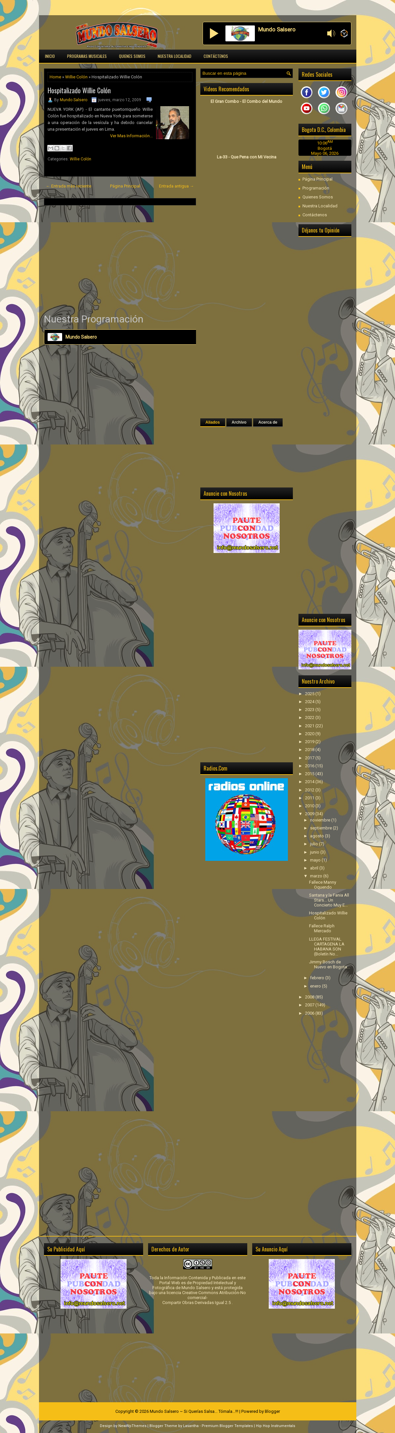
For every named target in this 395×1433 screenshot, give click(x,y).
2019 (310, 741)
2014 (310, 781)
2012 (310, 789)
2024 (310, 701)
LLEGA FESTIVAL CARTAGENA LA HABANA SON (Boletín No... (326, 946)
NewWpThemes (132, 1426)
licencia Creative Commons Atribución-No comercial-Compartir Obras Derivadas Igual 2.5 (204, 1297)
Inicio (50, 56)
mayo (316, 860)
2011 (310, 797)
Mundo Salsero (73, 100)
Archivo (239, 422)
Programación (315, 188)
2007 (310, 1004)
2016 (310, 765)
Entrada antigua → (176, 186)
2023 (310, 709)
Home (55, 76)
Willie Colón (76, 76)
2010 (310, 805)
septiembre (321, 827)
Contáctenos (216, 56)
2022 (310, 717)
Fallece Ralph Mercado (322, 928)
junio (315, 852)
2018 (310, 749)
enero (316, 986)
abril (314, 867)
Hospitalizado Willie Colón (79, 90)
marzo (316, 875)
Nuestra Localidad (174, 56)
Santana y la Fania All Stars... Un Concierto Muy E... (329, 900)
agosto (317, 835)
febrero (317, 977)
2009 (310, 813)
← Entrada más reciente (68, 186)
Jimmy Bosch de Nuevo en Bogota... (329, 964)
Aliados (213, 422)
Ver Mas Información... (131, 135)
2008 (310, 996)
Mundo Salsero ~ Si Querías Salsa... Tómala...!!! (194, 1411)
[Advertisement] (120, 259)
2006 (310, 1013)
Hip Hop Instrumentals (275, 1426)
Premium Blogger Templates (227, 1426)
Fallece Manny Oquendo (322, 885)
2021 (310, 725)
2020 (310, 733)
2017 (310, 757)
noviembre (320, 820)
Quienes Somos (132, 56)
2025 (310, 693)
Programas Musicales (87, 56)
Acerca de (267, 422)
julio (314, 843)
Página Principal (125, 186)
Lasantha (191, 1426)
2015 (310, 773)
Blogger (272, 1411)
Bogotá (325, 148)
